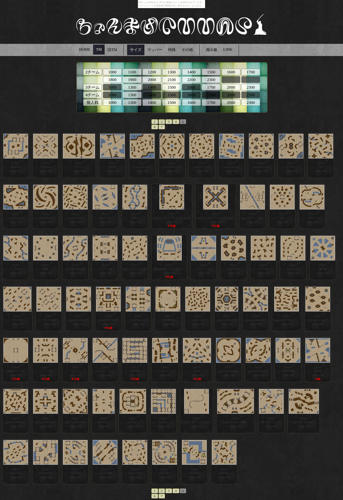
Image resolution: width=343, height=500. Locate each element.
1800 (112, 79)
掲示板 (211, 50)
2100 (171, 79)
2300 (211, 79)
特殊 (172, 50)
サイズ (135, 50)
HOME (84, 49)
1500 (171, 87)
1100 (132, 72)
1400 (191, 72)
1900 (132, 79)
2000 (152, 79)
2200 (191, 79)
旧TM (112, 50)
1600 (231, 72)
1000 (112, 72)
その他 (187, 50)
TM (99, 49)
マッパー (154, 50)
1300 (171, 72)
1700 (251, 72)
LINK (227, 49)
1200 (152, 72)
